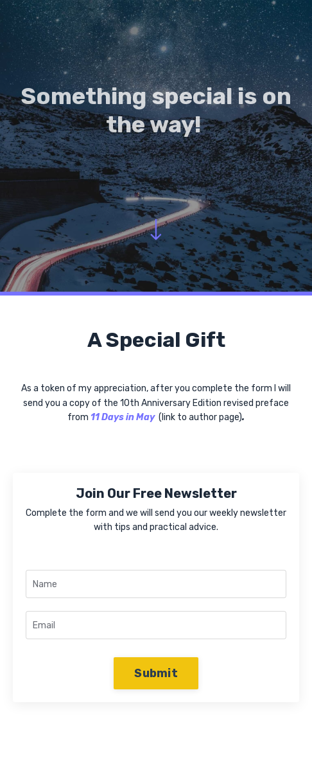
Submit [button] (156, 673)
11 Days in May (123, 417)
